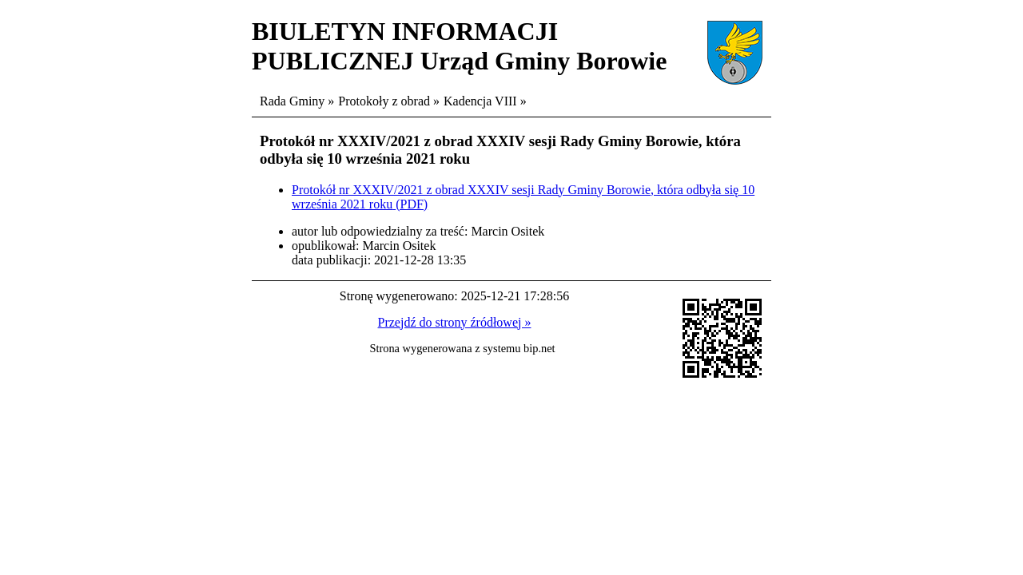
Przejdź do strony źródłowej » (454, 322)
